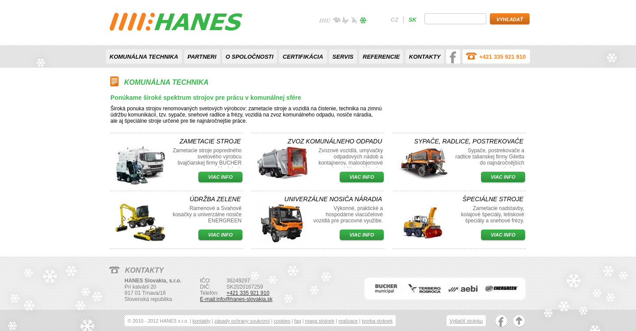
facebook (453, 56)
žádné (325, 21)
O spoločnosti (249, 56)
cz (394, 19)
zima (363, 21)
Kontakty (424, 56)
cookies (282, 320)
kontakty (202, 320)
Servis (343, 56)
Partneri (202, 56)
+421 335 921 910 (502, 56)
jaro (336, 21)
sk (412, 19)
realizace (348, 320)
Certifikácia (303, 56)
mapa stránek (320, 320)
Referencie (381, 56)
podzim (354, 21)
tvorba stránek (377, 320)
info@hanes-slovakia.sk (244, 299)
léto (345, 21)
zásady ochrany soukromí (242, 320)
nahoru (519, 321)
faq (297, 320)
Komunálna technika (144, 56)
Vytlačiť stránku (466, 320)
